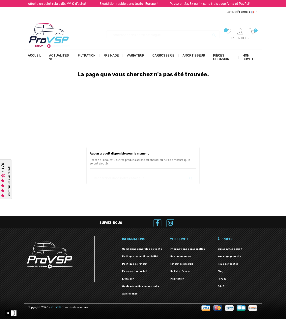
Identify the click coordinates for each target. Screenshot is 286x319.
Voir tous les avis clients (9, 181)
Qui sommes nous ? (230, 249)
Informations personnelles (187, 249)
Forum (221, 278)
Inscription (177, 278)
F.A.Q (220, 286)
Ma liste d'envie (180, 271)
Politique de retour (134, 263)
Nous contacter (227, 263)
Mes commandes (180, 256)
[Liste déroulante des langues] (241, 12)
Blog (220, 271)
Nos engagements (229, 256)
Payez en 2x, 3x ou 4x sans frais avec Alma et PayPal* (219, 4)
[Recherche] (162, 33)
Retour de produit (181, 263)
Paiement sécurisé (134, 271)
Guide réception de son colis (140, 286)
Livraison (128, 278)
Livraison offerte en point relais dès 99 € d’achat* (60, 4)
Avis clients (130, 293)
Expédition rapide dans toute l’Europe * (138, 4)
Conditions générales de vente (142, 249)
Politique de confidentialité (140, 256)
